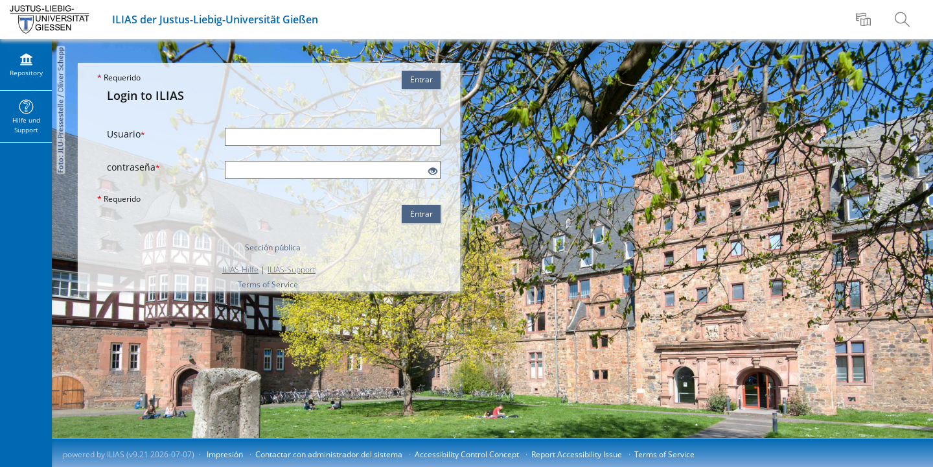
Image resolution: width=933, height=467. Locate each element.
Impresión (225, 454)
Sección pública (273, 247)
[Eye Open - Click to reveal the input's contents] (432, 171)
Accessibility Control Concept (467, 454)
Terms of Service (268, 284)
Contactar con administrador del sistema (328, 454)
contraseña (133, 167)
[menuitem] (865, 19)
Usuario (126, 134)
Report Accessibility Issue (576, 454)
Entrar (421, 79)
